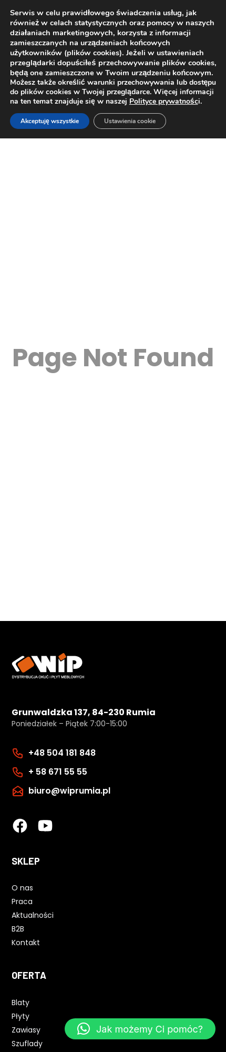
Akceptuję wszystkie (49, 121)
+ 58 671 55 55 (57, 772)
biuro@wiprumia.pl (69, 791)
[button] (140, 1028)
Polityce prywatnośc (163, 101)
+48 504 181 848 (62, 753)
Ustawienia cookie (130, 121)
